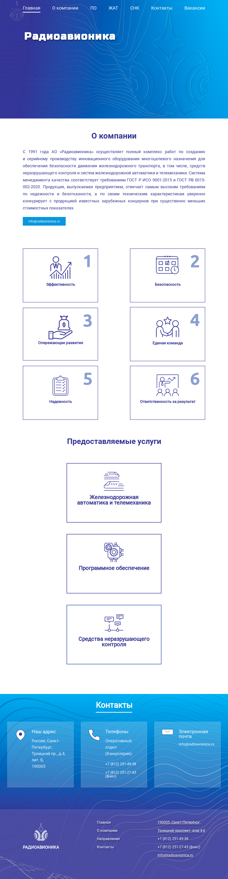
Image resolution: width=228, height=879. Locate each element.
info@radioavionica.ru (44, 221)
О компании (65, 8)
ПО (93, 8)
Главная (31, 8)
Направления (108, 839)
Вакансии (194, 8)
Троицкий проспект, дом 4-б (181, 831)
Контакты (162, 8)
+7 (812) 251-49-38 (120, 764)
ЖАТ (113, 8)
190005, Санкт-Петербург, (179, 822)
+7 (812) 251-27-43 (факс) (120, 774)
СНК (134, 8)
